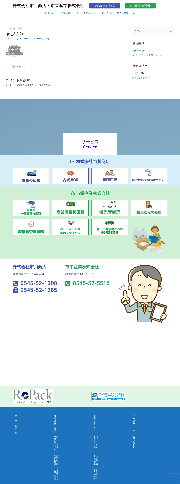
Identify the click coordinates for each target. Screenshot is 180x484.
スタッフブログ (139, 78)
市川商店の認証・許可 (64, 435)
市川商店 (51, 13)
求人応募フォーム (126, 13)
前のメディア (17, 66)
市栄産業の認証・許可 (104, 435)
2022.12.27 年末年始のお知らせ (148, 55)
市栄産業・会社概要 (103, 441)
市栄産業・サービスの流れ (106, 422)
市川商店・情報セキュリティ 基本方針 (70, 463)
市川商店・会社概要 (63, 441)
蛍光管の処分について (142, 50)
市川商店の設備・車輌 (64, 428)
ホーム (18, 416)
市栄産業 (67, 13)
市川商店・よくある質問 (65, 447)
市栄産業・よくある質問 (105, 447)
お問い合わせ (106, 13)
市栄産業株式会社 (102, 416)
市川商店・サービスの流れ (66, 422)
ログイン (33, 85)
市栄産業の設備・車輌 (104, 428)
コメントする (12, 38)
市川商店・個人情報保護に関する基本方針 (70, 455)
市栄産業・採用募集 (103, 454)
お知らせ (136, 73)
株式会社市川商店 (62, 416)
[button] (51, 13)
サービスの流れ (86, 13)
